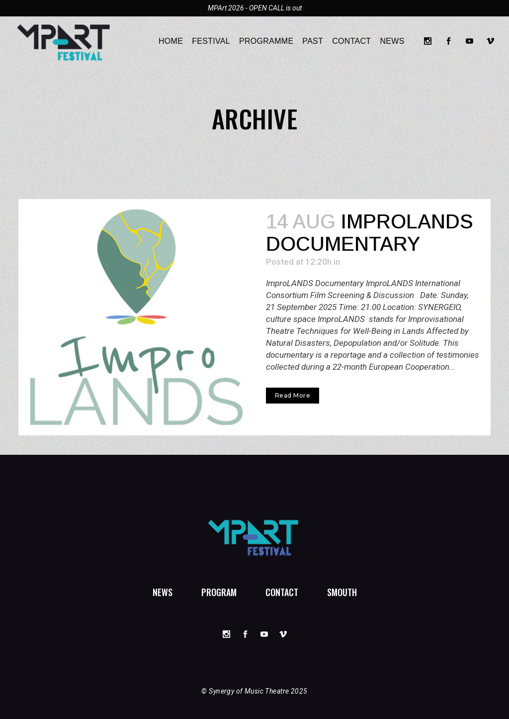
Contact (281, 592)
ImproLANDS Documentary (369, 232)
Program (219, 592)
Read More (292, 395)
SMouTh (342, 592)
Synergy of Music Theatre (249, 691)
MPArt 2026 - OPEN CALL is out (255, 8)
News (162, 592)
